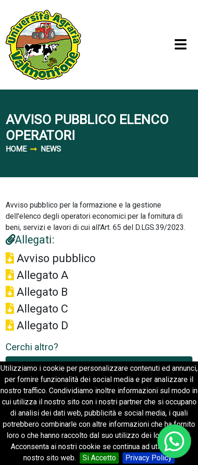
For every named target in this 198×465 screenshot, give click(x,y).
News (51, 149)
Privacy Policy (148, 457)
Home (16, 149)
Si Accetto (99, 457)
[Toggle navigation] (180, 45)
